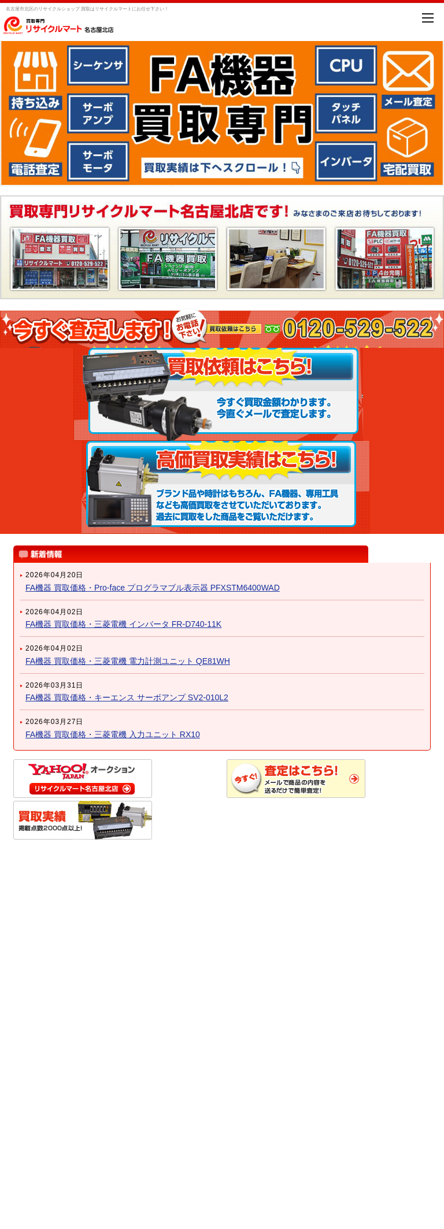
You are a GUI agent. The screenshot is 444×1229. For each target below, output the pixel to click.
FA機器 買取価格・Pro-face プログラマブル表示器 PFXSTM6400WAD (152, 587)
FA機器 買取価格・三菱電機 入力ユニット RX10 (112, 734)
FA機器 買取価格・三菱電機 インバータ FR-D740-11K (123, 624)
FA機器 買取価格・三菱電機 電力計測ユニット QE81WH (127, 661)
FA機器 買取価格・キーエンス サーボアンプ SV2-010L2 (126, 697)
